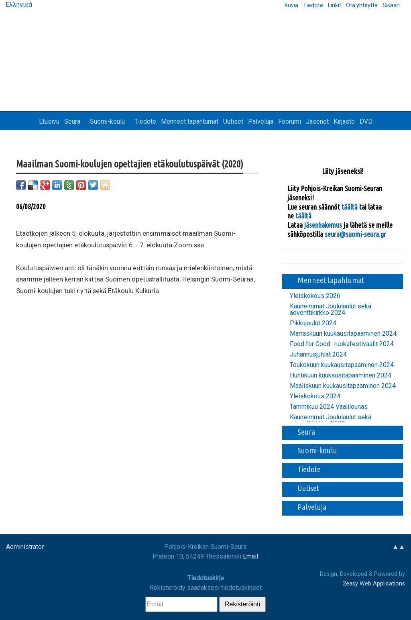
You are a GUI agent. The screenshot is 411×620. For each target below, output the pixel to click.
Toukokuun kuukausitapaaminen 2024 (342, 365)
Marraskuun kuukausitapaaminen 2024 (343, 333)
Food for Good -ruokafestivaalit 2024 (342, 344)
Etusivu (49, 121)
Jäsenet (317, 121)
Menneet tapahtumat (189, 121)
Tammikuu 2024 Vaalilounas (329, 407)
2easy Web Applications (374, 583)
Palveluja (260, 121)
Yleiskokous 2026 (315, 296)
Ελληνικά (18, 4)
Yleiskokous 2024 (315, 396)
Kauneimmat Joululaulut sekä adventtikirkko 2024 (330, 309)
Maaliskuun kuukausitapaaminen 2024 (343, 386)
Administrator (25, 547)
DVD (366, 121)
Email (250, 556)
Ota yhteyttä (362, 5)
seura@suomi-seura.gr (355, 234)
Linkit (334, 5)
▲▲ (398, 547)
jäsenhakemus (323, 225)
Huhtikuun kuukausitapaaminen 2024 (340, 375)
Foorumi (289, 121)
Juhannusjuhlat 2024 (318, 354)
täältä (350, 207)
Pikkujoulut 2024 (313, 323)
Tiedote (313, 5)
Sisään (391, 5)
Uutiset (233, 121)
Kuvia (291, 5)
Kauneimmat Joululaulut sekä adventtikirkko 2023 (330, 420)
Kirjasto (344, 121)
